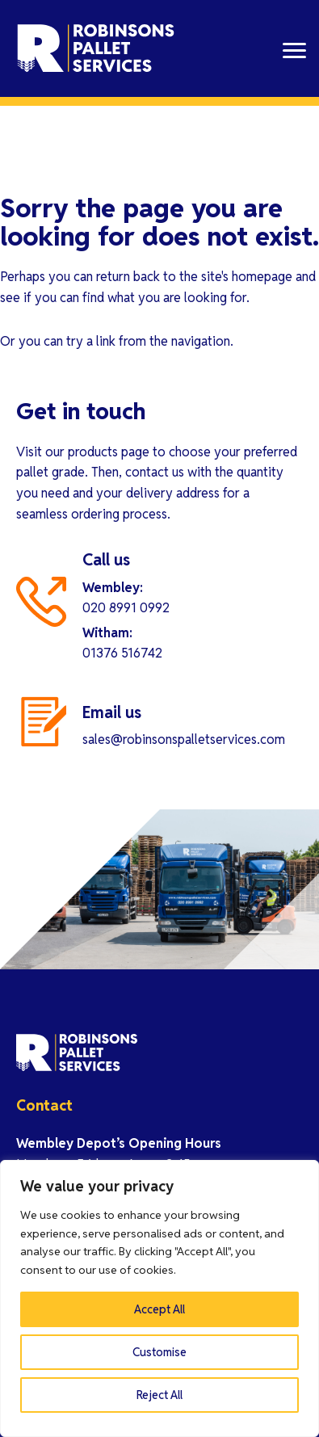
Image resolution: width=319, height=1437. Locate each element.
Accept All (159, 1309)
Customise (159, 1352)
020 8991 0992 (126, 607)
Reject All (159, 1395)
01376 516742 (122, 653)
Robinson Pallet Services (97, 48)
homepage (262, 276)
